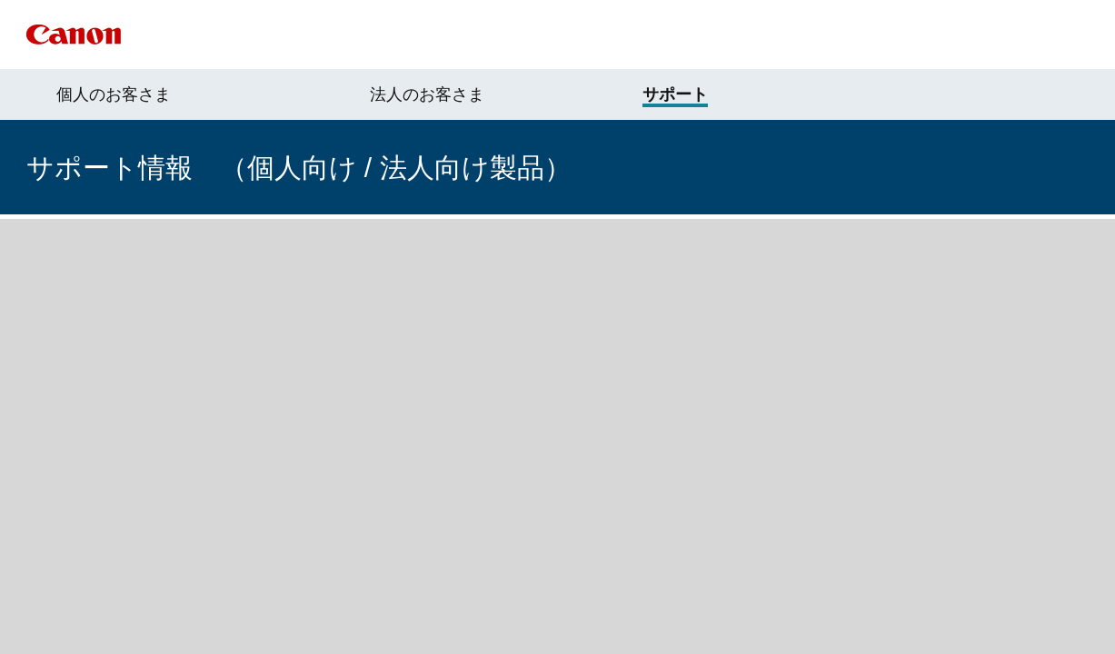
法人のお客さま (427, 94)
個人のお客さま (113, 94)
